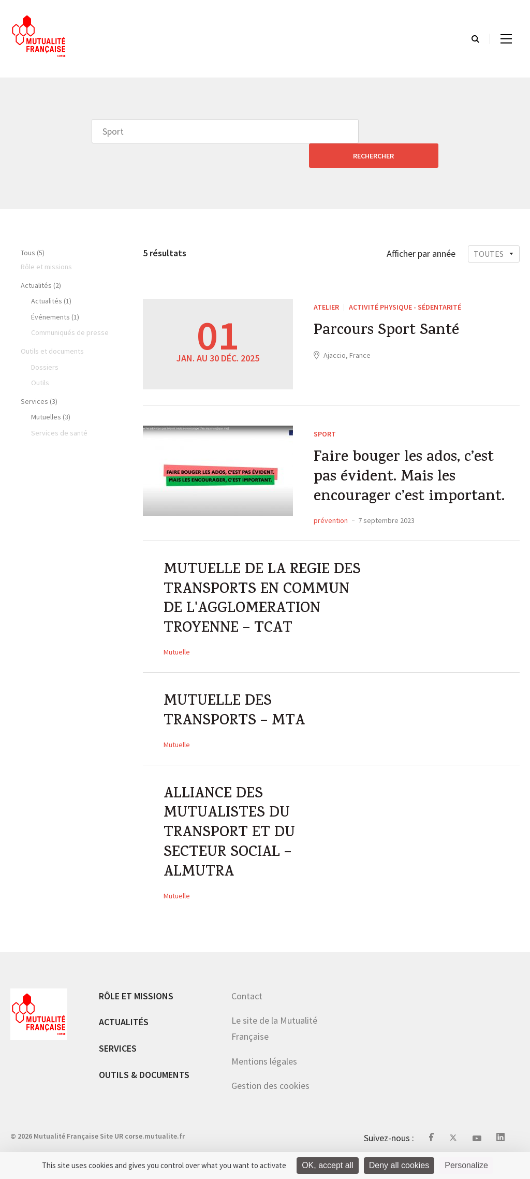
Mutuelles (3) (50, 392)
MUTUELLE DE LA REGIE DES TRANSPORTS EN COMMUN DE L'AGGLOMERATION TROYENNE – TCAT (249, 592)
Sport (325, 409)
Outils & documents (144, 1087)
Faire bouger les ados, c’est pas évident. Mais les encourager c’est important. (412, 456)
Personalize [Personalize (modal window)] (466, 1165)
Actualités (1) (51, 276)
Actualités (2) (41, 261)
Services (118, 1060)
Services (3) (39, 377)
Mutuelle (177, 656)
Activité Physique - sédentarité (405, 282)
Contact (246, 1008)
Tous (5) (33, 228)
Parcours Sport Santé (388, 308)
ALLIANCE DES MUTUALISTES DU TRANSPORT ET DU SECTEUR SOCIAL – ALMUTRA (231, 843)
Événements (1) (55, 292)
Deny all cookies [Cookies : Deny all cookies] (399, 1165)
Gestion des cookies (270, 1098)
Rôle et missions (136, 1008)
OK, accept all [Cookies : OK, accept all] (328, 1165)
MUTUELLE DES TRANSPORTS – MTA (236, 717)
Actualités (124, 1034)
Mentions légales (264, 1073)
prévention (331, 499)
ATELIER (326, 282)
